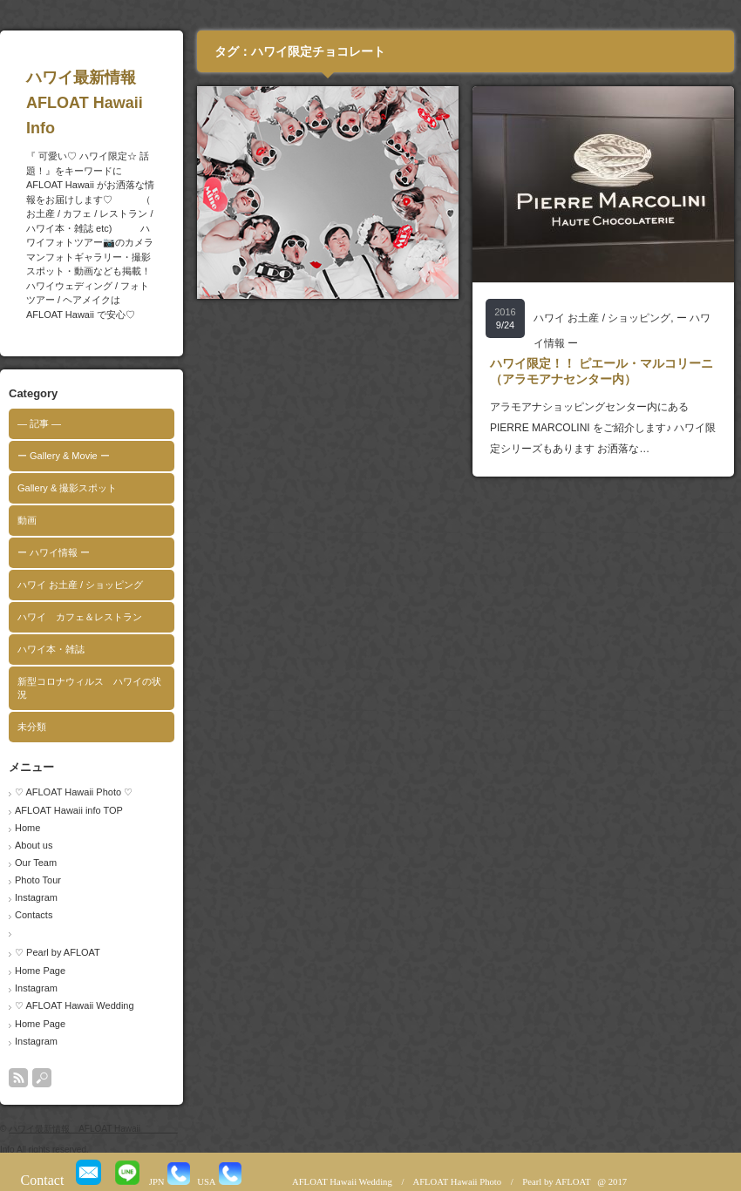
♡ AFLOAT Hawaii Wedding (74, 1005)
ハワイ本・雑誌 (51, 649)
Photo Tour (38, 880)
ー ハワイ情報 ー (53, 552)
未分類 (31, 726)
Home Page (40, 970)
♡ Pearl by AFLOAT (57, 952)
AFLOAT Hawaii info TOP (69, 810)
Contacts (33, 915)
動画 (27, 520)
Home (27, 827)
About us (33, 845)
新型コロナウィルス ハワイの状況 (89, 688)
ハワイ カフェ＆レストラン (79, 617)
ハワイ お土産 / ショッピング (80, 584)
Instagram (36, 897)
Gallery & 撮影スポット (67, 488)
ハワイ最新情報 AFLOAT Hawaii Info (118, 103)
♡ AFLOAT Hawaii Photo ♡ (74, 792)
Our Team (36, 862)
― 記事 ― (39, 423)
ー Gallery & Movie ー (63, 455)
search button (41, 1077)
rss (18, 1077)
